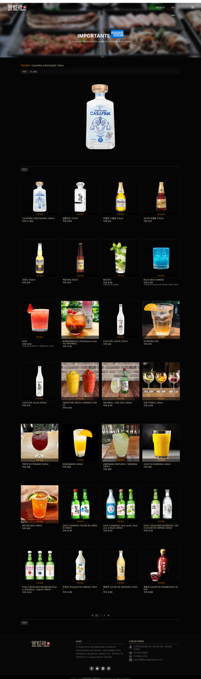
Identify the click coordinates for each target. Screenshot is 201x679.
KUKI (24, 339)
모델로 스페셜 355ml (113, 216)
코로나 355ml (28, 277)
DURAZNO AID (151, 339)
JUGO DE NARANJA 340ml (157, 461)
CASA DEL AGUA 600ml (34, 400)
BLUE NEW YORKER (154, 277)
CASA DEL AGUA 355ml (115, 339)
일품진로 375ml (70, 216)
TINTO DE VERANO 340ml (35, 461)
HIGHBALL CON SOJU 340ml (117, 400)
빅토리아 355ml (70, 277)
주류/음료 (25, 63)
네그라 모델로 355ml (154, 216)
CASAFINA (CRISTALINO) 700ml (47, 63)
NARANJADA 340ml (73, 461)
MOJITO (107, 277)
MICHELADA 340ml (32, 523)
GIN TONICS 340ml (153, 400)
